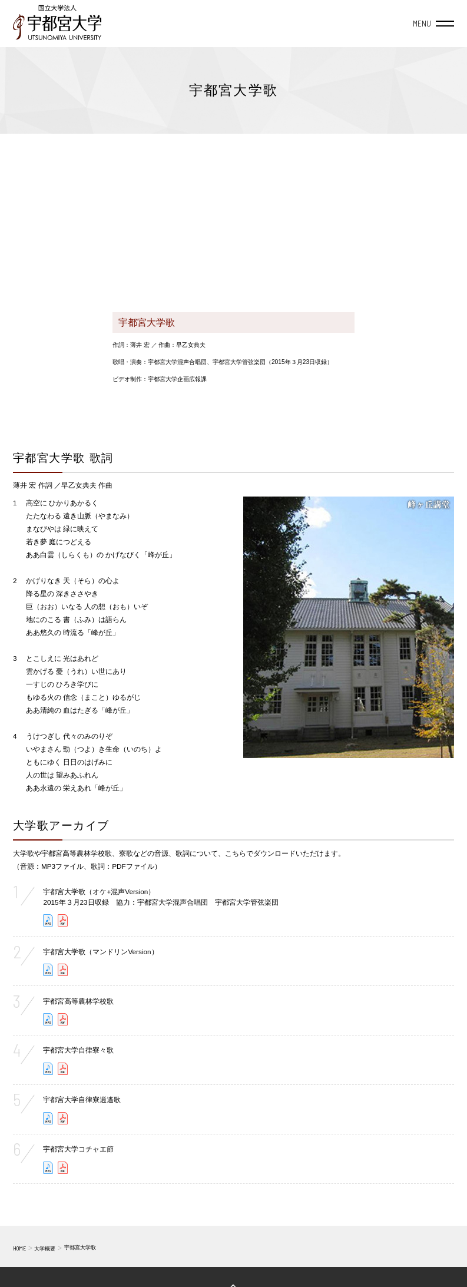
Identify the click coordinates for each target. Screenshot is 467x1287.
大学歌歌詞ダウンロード (63, 920)
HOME (19, 1248)
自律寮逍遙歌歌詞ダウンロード (63, 1118)
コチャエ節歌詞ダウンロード (63, 1168)
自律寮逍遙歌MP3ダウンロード (48, 1118)
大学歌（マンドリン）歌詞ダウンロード (63, 970)
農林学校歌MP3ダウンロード (48, 1019)
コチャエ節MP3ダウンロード (48, 1168)
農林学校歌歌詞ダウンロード (63, 1019)
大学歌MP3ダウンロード (48, 920)
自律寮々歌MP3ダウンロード (48, 1069)
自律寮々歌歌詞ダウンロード (63, 1069)
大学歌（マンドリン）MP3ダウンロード (48, 970)
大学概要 (44, 1249)
